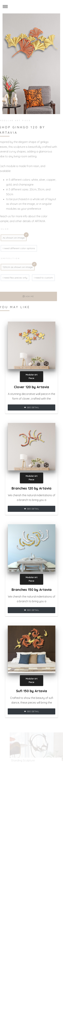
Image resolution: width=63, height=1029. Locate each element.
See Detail (31, 407)
